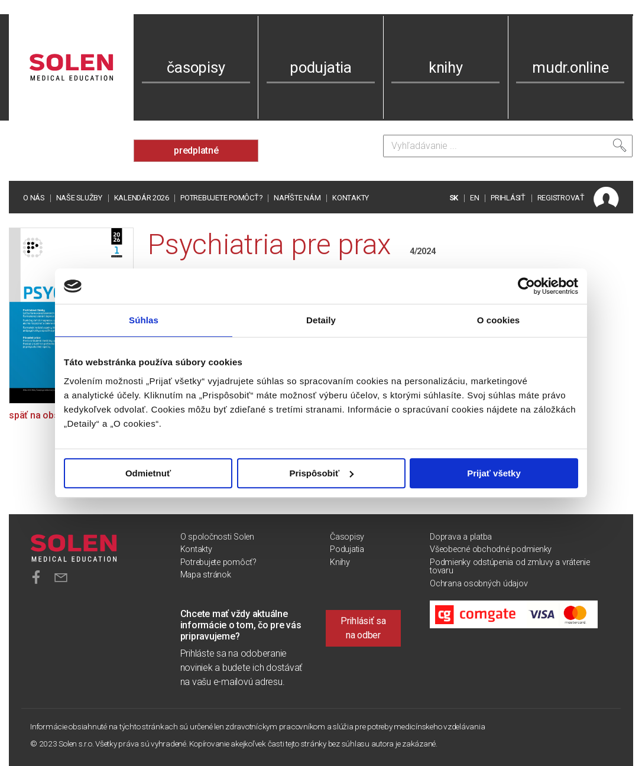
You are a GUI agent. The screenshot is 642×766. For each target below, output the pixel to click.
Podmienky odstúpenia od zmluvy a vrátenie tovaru (510, 566)
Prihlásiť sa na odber (363, 628)
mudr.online (570, 67)
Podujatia (347, 549)
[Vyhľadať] (619, 145)
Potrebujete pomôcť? (221, 197)
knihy (446, 67)
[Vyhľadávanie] (508, 146)
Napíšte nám (297, 197)
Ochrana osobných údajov (478, 584)
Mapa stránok (205, 575)
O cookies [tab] (498, 320)
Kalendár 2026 (141, 197)
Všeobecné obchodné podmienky (491, 549)
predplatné (196, 150)
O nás (33, 197)
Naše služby (79, 197)
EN (474, 197)
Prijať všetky (494, 473)
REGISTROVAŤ (561, 197)
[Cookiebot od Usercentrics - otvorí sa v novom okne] (526, 286)
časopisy (196, 67)
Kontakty (350, 197)
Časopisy (347, 537)
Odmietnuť (148, 473)
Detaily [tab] (321, 320)
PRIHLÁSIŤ (508, 197)
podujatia (321, 67)
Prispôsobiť (321, 473)
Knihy (340, 562)
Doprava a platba (461, 537)
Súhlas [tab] (143, 320)
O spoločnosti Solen (217, 537)
